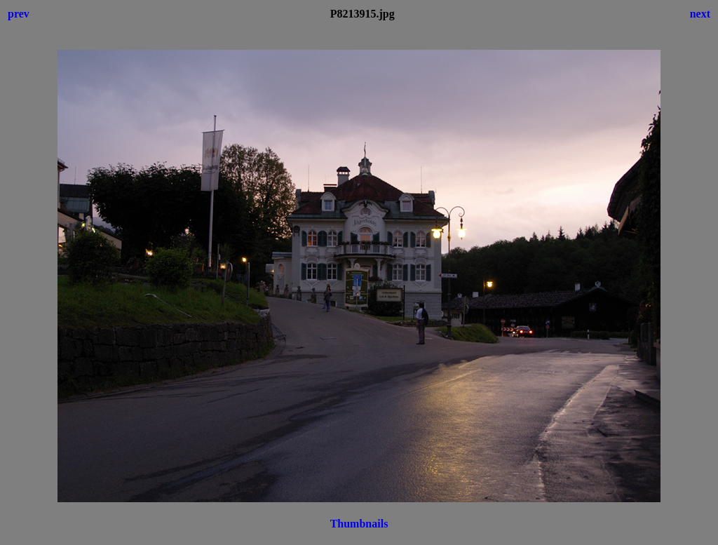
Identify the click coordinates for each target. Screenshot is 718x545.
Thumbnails (359, 524)
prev (18, 14)
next (700, 14)
